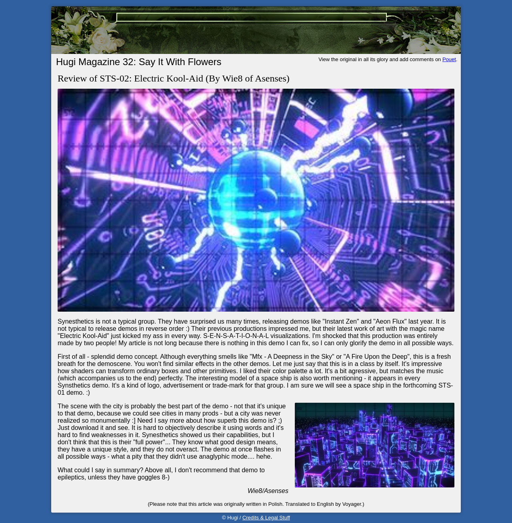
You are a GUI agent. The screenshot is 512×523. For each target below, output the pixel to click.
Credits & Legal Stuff (266, 518)
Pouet (449, 59)
